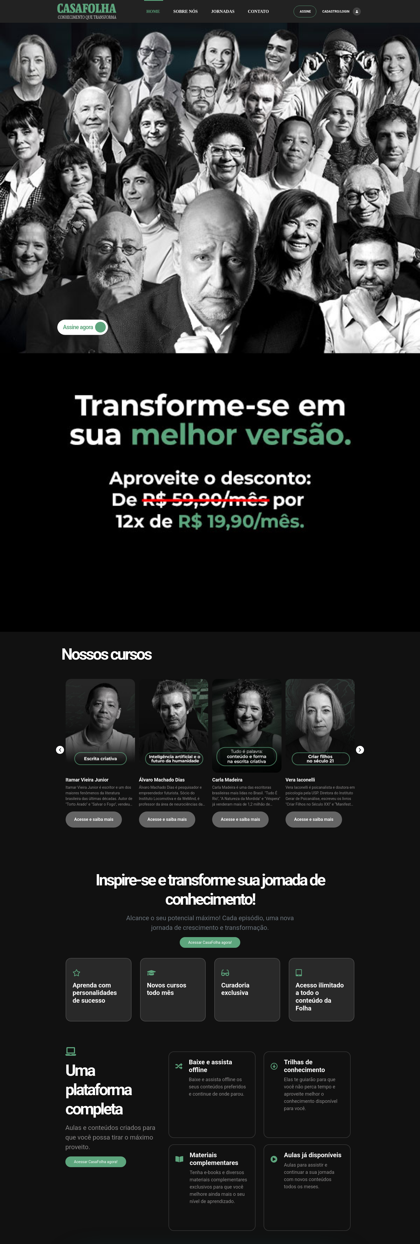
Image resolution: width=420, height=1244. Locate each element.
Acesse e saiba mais (93, 210)
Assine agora (86, 22)
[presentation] (61, 141)
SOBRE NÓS (185, 11)
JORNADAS (222, 11)
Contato (258, 11)
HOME (153, 11)
